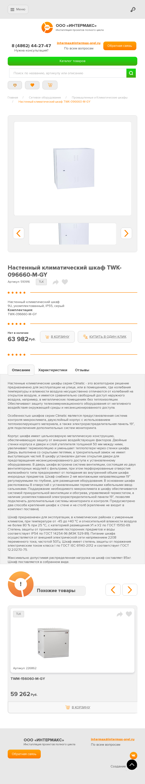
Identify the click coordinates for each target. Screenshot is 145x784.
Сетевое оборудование (45, 97)
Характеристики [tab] (52, 370)
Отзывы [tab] (82, 370)
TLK (41, 282)
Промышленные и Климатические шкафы (100, 97)
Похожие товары (56, 591)
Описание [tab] (21, 370)
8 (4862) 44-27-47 (31, 45)
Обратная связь (119, 46)
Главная (13, 97)
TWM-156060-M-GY (28, 678)
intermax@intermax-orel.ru (78, 43)
